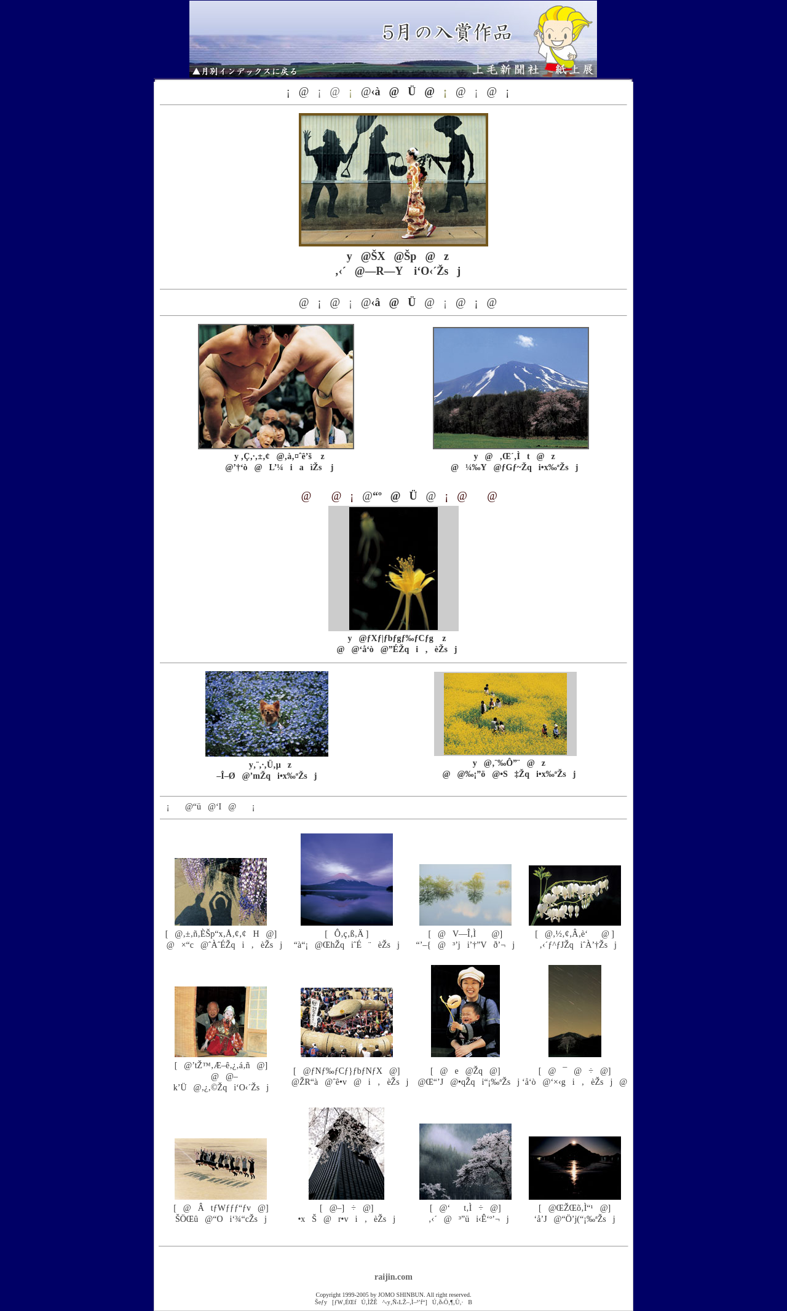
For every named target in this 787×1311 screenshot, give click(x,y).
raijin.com (393, 1276)
